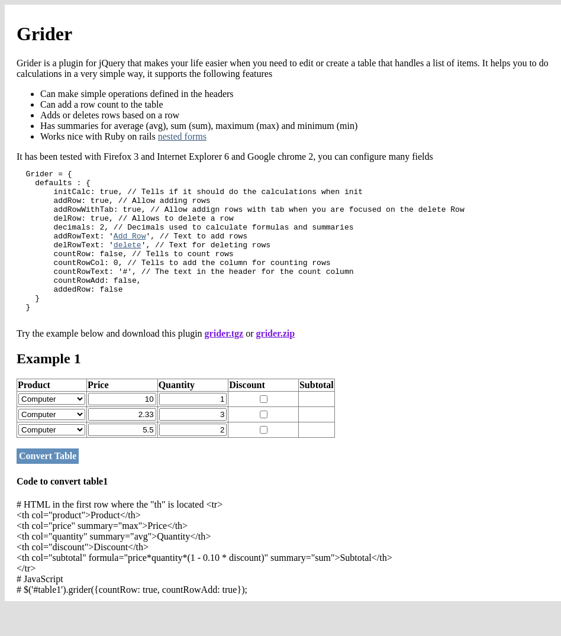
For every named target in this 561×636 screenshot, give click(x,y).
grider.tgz (224, 364)
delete (127, 260)
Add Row (130, 249)
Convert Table (47, 486)
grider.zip (275, 364)
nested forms (182, 136)
